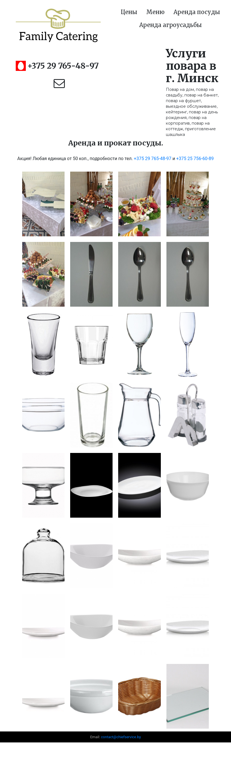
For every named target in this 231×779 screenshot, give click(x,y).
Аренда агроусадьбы (170, 24)
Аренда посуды (196, 11)
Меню (155, 11)
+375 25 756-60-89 (195, 158)
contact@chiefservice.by (121, 737)
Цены (129, 11)
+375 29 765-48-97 (63, 66)
